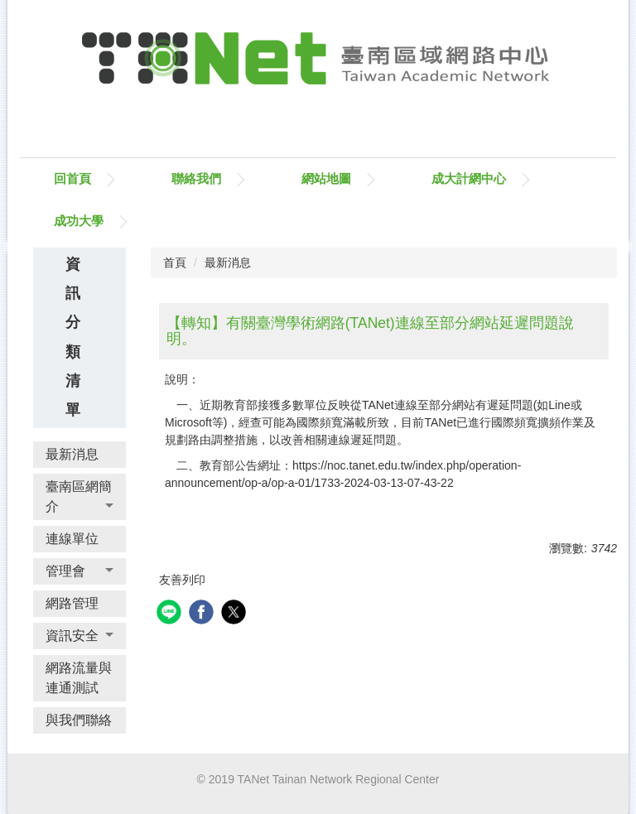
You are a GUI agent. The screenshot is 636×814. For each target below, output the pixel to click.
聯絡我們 (196, 178)
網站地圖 (326, 178)
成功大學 (79, 221)
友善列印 (182, 579)
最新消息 (228, 262)
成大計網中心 (468, 178)
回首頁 (72, 178)
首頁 (174, 262)
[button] (79, 497)
